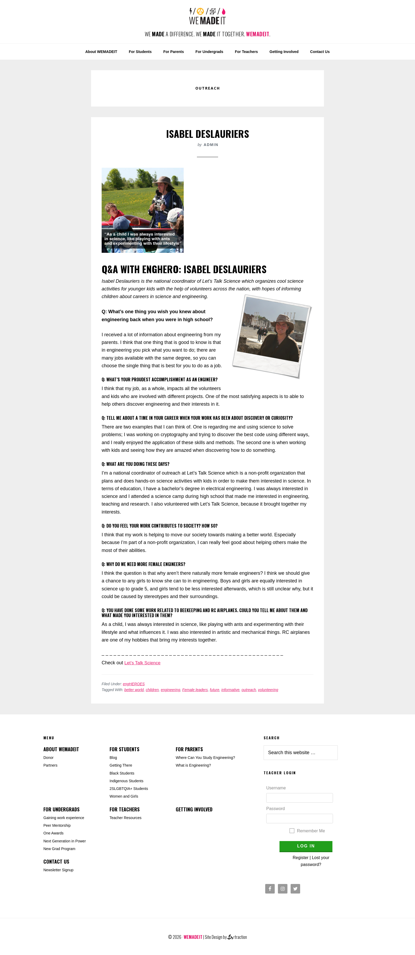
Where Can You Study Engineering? (205, 757)
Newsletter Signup (58, 870)
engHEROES (134, 684)
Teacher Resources (126, 818)
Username (276, 788)
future (214, 690)
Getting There (121, 765)
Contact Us (56, 861)
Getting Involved (194, 809)
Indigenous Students (126, 781)
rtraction (237, 937)
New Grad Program (59, 849)
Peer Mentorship (57, 825)
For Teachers (124, 809)
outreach (249, 690)
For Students (124, 749)
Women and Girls (124, 796)
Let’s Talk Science (143, 662)
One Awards (53, 833)
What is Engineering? (193, 765)
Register (301, 857)
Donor (48, 757)
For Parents (189, 749)
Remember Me (311, 831)
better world (134, 690)
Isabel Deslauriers (207, 133)
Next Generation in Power (64, 841)
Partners (50, 765)
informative (230, 690)
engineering (170, 690)
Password (275, 808)
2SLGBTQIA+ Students (129, 788)
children (152, 690)
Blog (113, 757)
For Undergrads (61, 809)
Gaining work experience (63, 818)
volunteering (268, 690)
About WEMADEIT (61, 749)
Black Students (122, 773)
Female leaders (195, 690)
